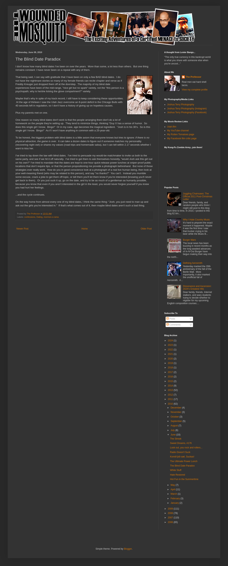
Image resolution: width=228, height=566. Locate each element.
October (175, 416)
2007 (171, 517)
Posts (170, 318)
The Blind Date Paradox (182, 465)
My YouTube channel (178, 130)
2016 (171, 376)
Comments (173, 324)
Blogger (128, 548)
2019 (171, 363)
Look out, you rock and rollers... (186, 447)
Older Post (146, 228)
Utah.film (171, 126)
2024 (171, 340)
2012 (171, 394)
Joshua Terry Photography (180, 104)
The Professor (193, 77)
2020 (171, 358)
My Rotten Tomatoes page (180, 134)
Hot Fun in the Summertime (184, 479)
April (173, 489)
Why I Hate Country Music (196, 219)
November (176, 412)
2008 (171, 513)
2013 (171, 390)
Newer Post (22, 228)
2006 (171, 522)
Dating (40, 217)
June (173, 434)
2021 (171, 354)
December (176, 407)
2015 (171, 381)
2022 (171, 349)
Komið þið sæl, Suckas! (182, 456)
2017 (171, 372)
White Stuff (175, 470)
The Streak (175, 438)
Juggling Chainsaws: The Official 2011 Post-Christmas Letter (197, 196)
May (173, 485)
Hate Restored (177, 474)
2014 (171, 385)
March (174, 494)
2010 (171, 403)
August (175, 425)
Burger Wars (189, 240)
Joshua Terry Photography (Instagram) (187, 108)
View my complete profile (195, 89)
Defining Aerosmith (192, 263)
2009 (171, 508)
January (175, 503)
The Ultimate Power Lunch (183, 461)
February (175, 498)
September (177, 421)
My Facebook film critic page (182, 138)
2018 (171, 367)
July (173, 430)
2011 (171, 399)
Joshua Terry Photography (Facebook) (187, 112)
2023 (171, 345)
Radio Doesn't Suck (180, 452)
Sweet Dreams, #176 (181, 443)
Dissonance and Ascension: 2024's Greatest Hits (197, 287)
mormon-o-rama (51, 217)
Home (85, 228)
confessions (29, 217)
